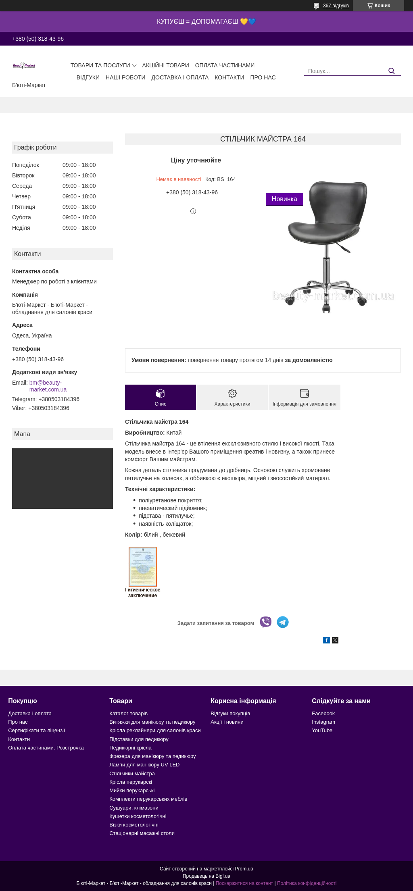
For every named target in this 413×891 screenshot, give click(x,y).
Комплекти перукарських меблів (148, 799)
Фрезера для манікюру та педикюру (152, 756)
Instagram (323, 722)
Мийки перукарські (131, 790)
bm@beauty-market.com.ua (48, 386)
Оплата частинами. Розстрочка (45, 748)
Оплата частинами (225, 65)
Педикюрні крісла (130, 748)
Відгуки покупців (230, 713)
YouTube (322, 730)
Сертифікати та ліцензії (36, 730)
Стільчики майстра (132, 773)
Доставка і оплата (180, 77)
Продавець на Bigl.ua (206, 876)
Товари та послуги (100, 65)
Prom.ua (244, 869)
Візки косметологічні (134, 825)
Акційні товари (165, 65)
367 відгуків (336, 5)
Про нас (263, 77)
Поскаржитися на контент (244, 883)
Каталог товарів (128, 713)
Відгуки (88, 77)
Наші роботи (126, 77)
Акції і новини (227, 722)
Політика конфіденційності (307, 883)
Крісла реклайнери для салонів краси (155, 730)
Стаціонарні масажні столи (142, 833)
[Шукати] (392, 71)
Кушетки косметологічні (137, 816)
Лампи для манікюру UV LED (144, 765)
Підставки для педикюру (139, 739)
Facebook (323, 713)
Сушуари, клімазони (133, 808)
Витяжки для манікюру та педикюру (152, 722)
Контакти (229, 77)
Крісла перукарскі (130, 782)
